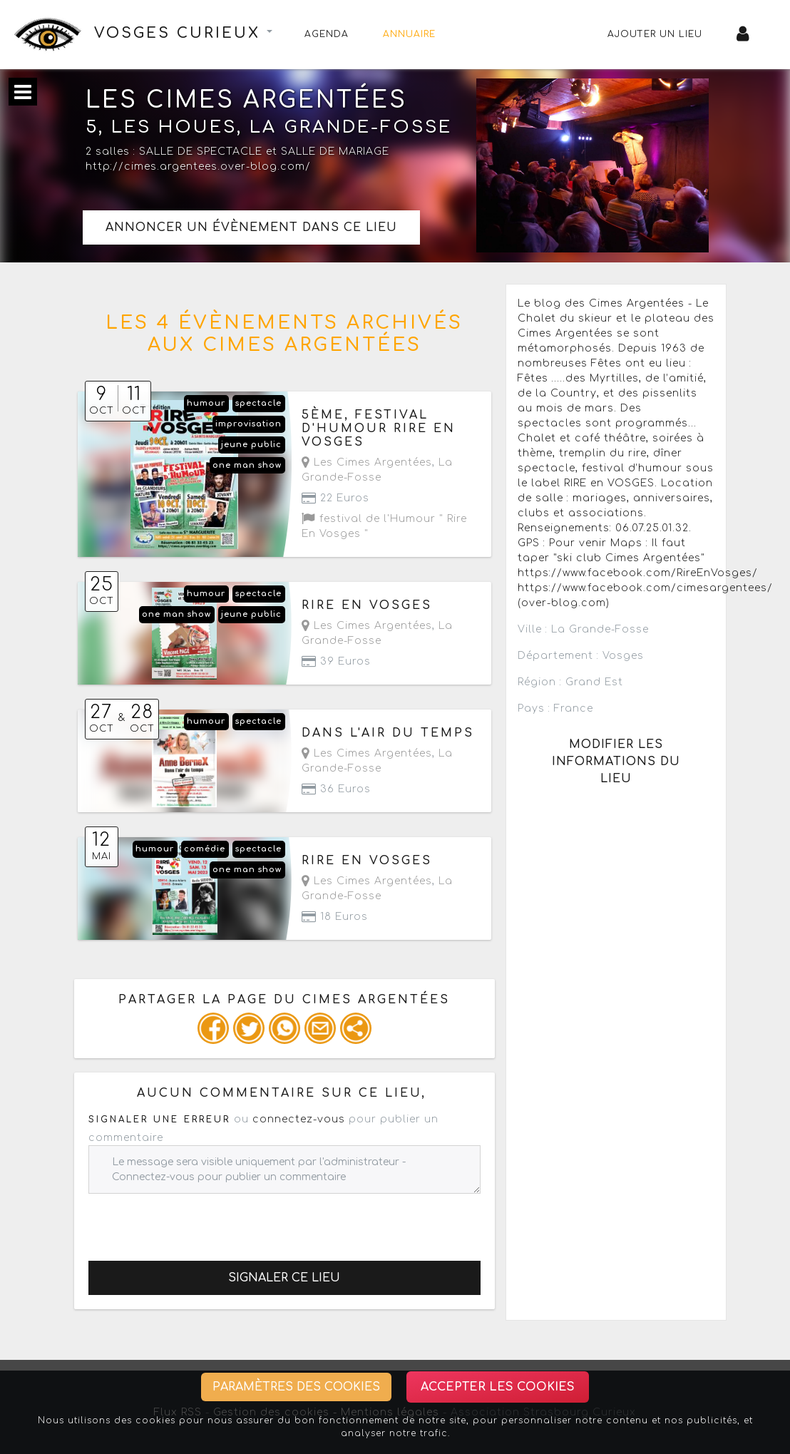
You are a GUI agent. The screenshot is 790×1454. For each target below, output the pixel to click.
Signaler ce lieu (284, 1277)
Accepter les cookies (498, 1387)
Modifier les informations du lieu (616, 761)
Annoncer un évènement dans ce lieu (251, 227)
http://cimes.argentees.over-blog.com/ (198, 166)
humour (206, 403)
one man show (247, 465)
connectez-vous (298, 1119)
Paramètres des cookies (296, 1387)
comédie (204, 849)
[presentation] (196, 1221)
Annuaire (409, 34)
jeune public (251, 444)
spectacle (258, 403)
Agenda (326, 34)
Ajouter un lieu (654, 34)
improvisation (248, 424)
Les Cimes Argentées (367, 462)
